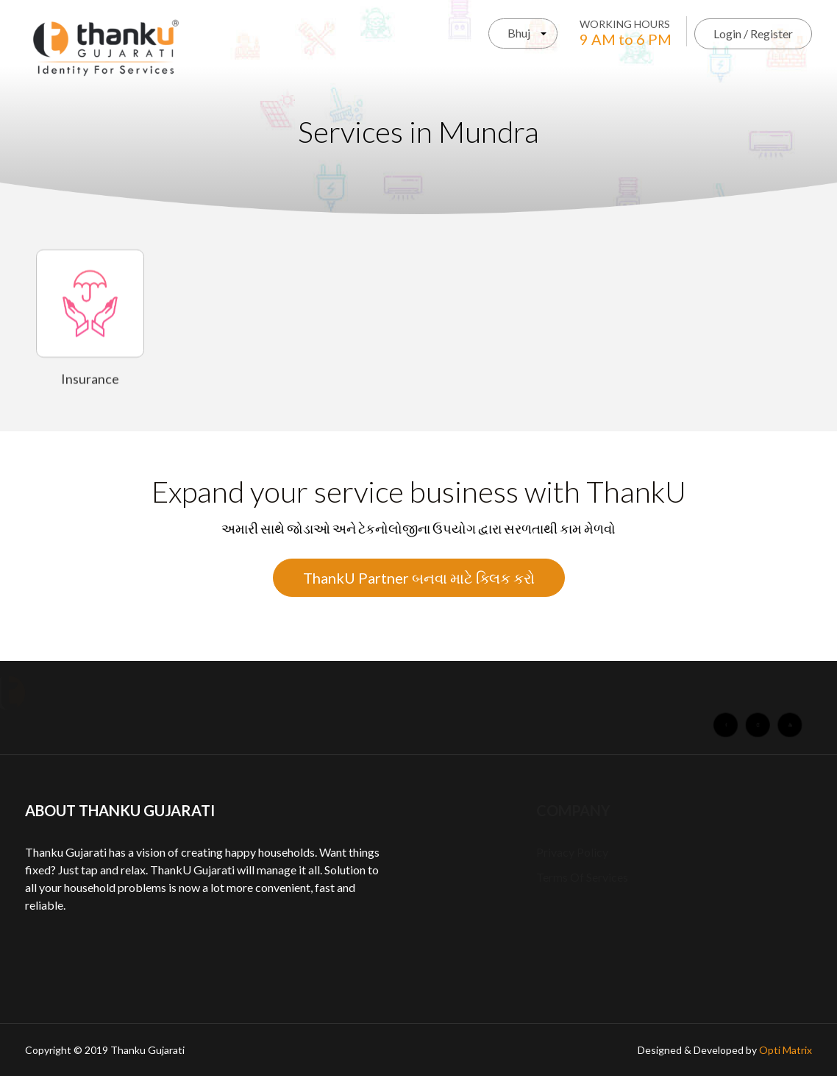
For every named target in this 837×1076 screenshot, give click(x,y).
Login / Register (753, 33)
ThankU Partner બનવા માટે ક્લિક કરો (419, 578)
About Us (159, 692)
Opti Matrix (785, 1050)
